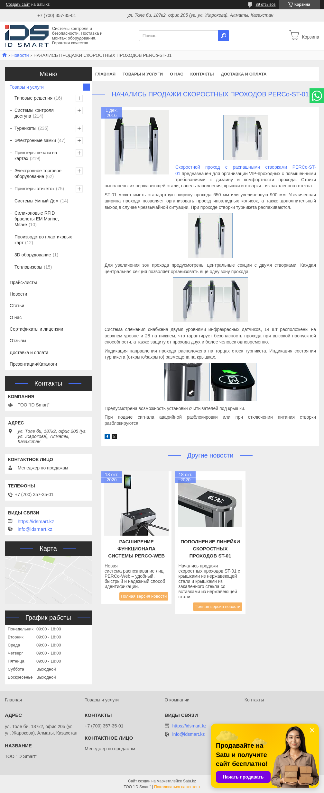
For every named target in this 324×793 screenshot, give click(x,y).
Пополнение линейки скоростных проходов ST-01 (210, 548)
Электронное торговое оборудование (37, 173)
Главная (105, 74)
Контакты (202, 74)
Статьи (17, 305)
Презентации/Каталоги (33, 364)
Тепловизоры (28, 267)
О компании (177, 699)
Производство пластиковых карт (43, 239)
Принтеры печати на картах (35, 155)
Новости (20, 55)
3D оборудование (32, 254)
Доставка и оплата (243, 74)
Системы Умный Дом (36, 200)
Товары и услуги (143, 74)
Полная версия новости (144, 596)
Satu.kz (189, 781)
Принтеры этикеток (34, 188)
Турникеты (25, 128)
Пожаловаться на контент (177, 787)
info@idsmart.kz (35, 529)
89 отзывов (265, 4)
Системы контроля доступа (34, 113)
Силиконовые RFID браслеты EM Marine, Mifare (36, 218)
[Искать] (223, 35)
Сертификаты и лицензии (36, 329)
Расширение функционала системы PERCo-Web (136, 548)
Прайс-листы (23, 282)
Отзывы (18, 340)
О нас (176, 74)
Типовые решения (33, 98)
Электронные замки (35, 140)
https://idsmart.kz (36, 521)
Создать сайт (18, 4)
